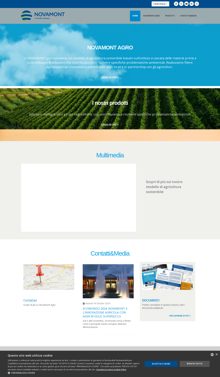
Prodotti (170, 15)
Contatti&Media (188, 15)
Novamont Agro (151, 15)
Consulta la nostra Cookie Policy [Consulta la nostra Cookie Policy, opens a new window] (111, 369)
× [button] (216, 354)
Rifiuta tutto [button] (194, 363)
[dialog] (110, 364)
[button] (74, 373)
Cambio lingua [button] (160, 4)
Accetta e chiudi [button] (161, 363)
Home (135, 15)
